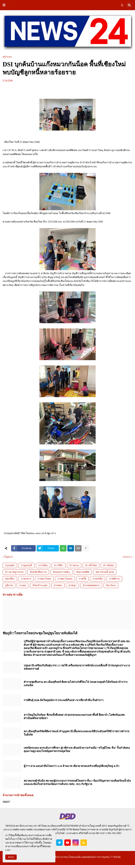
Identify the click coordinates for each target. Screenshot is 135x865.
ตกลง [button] (11, 857)
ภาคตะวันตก (44, 578)
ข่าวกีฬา (58, 565)
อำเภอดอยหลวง (91, 585)
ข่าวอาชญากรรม (14, 572)
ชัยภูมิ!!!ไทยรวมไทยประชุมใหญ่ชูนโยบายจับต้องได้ (40, 633)
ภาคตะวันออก (64, 578)
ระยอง (22, 585)
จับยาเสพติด (82, 572)
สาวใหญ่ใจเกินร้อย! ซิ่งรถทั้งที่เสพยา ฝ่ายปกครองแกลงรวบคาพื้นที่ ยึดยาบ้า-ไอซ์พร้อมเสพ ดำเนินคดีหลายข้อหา (74, 716)
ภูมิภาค (9, 585)
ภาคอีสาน (114, 578)
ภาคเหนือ (97, 578)
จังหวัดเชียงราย (38, 572)
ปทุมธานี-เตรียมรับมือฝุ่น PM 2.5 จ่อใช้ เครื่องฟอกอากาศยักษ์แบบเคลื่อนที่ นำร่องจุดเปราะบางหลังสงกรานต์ (77, 667)
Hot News (111, 585)
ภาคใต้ (82, 578)
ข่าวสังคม (108, 565)
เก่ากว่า (127, 557)
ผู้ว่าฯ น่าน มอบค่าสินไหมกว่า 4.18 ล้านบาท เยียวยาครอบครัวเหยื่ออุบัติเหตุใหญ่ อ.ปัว (71, 766)
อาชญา (72, 585)
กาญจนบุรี (26, 565)
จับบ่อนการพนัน (61, 572)
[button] (4, 5)
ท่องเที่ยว (10, 578)
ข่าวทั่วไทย (91, 565)
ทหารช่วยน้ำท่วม (105, 572)
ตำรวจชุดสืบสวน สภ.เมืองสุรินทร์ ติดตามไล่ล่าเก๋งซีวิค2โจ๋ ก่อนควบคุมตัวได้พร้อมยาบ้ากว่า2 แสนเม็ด (76, 684)
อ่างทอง (58, 585)
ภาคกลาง (26, 578)
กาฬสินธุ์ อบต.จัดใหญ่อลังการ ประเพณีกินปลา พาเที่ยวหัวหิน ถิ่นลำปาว (63, 700)
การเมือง (43, 565)
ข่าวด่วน (74, 565)
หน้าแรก (7, 57)
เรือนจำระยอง (39, 585)
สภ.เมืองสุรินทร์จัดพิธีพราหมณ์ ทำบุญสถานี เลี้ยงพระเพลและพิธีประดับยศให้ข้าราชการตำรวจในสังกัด (76, 733)
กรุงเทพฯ (10, 565)
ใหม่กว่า (8, 557)
